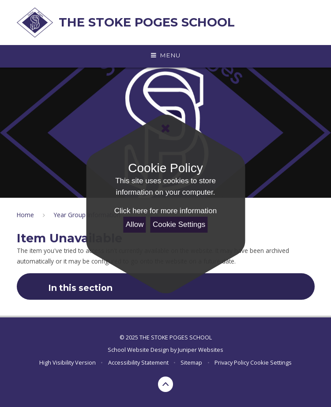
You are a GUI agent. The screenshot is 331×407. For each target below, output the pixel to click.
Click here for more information (165, 211)
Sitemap (191, 362)
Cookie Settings (179, 224)
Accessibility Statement (138, 362)
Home (25, 215)
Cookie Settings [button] (271, 362)
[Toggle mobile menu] (165, 55)
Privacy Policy (231, 362)
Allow (135, 224)
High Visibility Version (67, 362)
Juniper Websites (200, 350)
